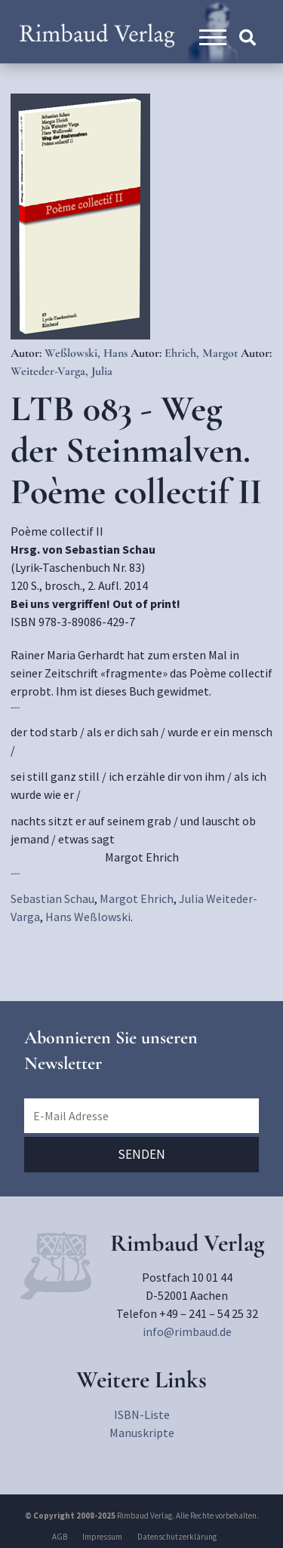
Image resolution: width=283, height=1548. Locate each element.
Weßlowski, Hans (88, 353)
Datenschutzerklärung (177, 1536)
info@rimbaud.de (187, 1331)
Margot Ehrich (137, 898)
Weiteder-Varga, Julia (61, 371)
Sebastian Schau (52, 898)
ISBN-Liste (142, 1414)
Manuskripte (141, 1432)
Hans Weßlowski (88, 916)
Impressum (102, 1536)
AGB (59, 1536)
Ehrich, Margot (203, 353)
